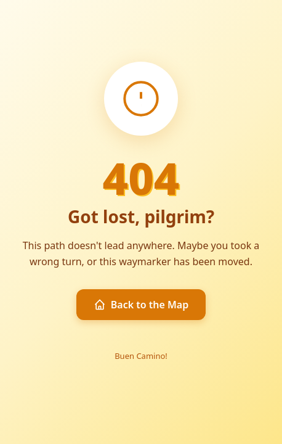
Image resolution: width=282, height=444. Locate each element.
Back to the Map (141, 304)
